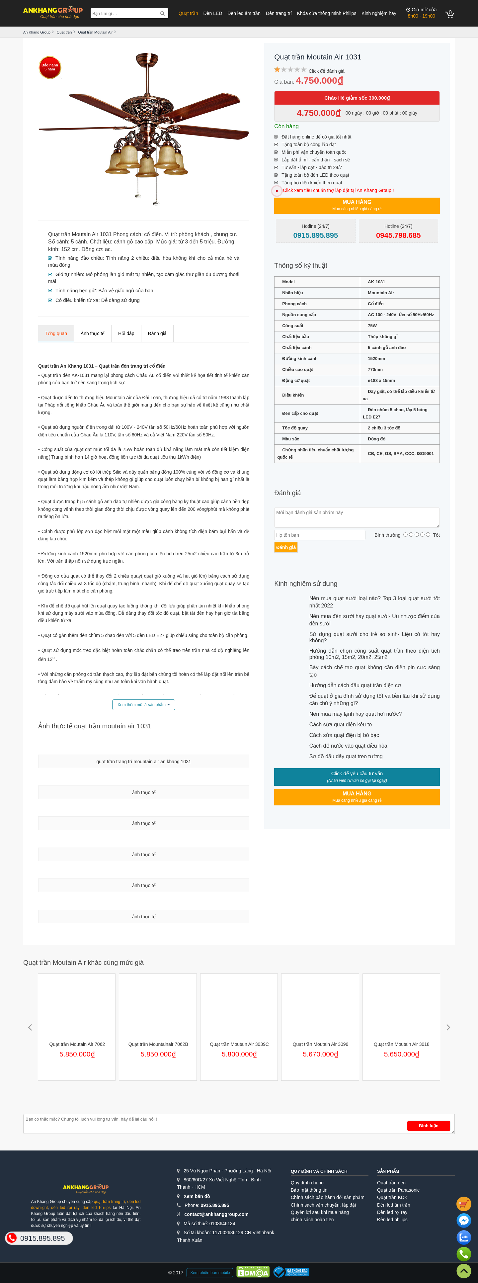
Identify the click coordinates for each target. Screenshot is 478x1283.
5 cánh (79, 241)
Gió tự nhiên (69, 274)
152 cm (69, 249)
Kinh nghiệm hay (378, 13)
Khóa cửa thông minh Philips (327, 13)
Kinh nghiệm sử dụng (306, 583)
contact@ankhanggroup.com (216, 1214)
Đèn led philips (392, 1219)
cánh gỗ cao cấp (133, 241)
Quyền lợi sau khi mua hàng (320, 1212)
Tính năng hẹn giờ (75, 290)
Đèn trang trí (279, 13)
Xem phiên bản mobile (210, 1272)
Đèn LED (212, 13)
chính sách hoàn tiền (312, 1219)
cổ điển (153, 234)
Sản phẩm (388, 1171)
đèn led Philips (97, 1207)
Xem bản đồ (197, 1196)
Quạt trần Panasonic (398, 1190)
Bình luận (428, 1125)
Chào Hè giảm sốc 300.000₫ (357, 98)
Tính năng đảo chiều (79, 258)
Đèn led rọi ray (392, 1212)
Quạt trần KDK (392, 1197)
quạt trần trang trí (109, 1201)
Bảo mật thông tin (309, 1190)
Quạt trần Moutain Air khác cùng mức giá (83, 962)
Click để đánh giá (327, 71)
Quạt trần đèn (391, 1182)
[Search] (162, 13)
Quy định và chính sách (319, 1171)
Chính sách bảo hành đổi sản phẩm (327, 1197)
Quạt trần (188, 13)
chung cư (224, 234)
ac (108, 249)
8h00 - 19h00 (421, 13)
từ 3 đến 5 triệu (196, 241)
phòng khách (194, 234)
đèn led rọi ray (65, 1207)
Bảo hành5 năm (49, 67)
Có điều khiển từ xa (76, 300)
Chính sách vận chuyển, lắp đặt (323, 1205)
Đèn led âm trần (244, 13)
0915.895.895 (215, 1205)
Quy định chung (307, 1182)
